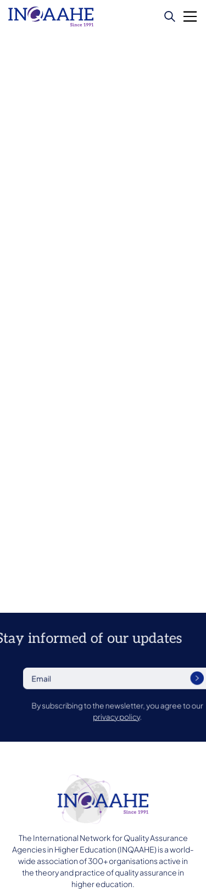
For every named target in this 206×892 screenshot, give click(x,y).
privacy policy (139, 716)
